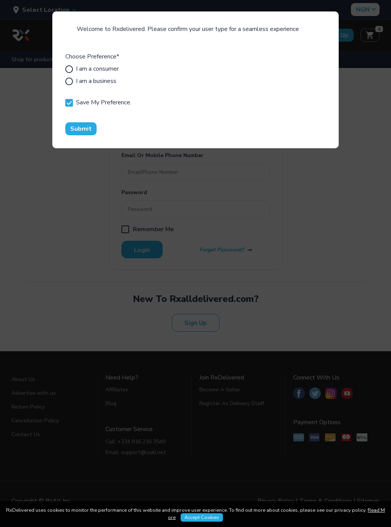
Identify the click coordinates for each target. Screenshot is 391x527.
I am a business (90, 81)
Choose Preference (92, 56)
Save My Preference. (98, 102)
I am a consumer (92, 69)
